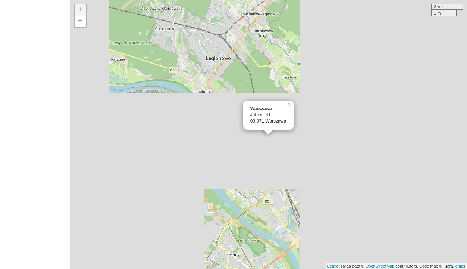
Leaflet (333, 266)
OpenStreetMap (380, 266)
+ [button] (80, 10)
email (460, 266)
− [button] (80, 21)
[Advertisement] (35, 134)
